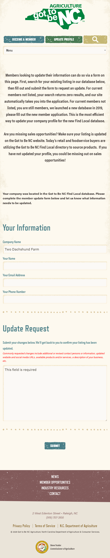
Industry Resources (55, 488)
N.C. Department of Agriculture (78, 526)
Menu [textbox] (9, 50)
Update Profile (64, 39)
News (55, 476)
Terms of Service (45, 526)
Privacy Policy (21, 526)
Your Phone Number (14, 291)
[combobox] (55, 50)
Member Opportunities (55, 482)
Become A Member (24, 39)
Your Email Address (14, 275)
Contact (55, 493)
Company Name (12, 241)
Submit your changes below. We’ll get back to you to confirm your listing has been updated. (50, 345)
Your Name (9, 258)
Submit (55, 446)
